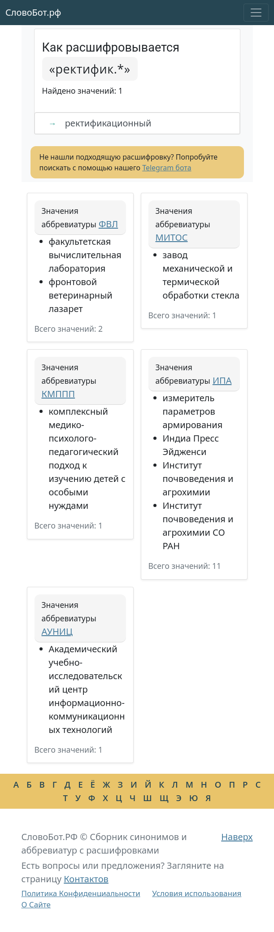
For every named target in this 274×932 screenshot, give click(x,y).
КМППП (58, 394)
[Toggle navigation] (256, 13)
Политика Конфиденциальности (81, 893)
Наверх (236, 837)
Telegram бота (166, 168)
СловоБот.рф (33, 12)
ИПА (222, 380)
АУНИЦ (57, 631)
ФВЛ (108, 224)
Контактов (86, 879)
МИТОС (172, 237)
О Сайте (36, 904)
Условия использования (196, 893)
